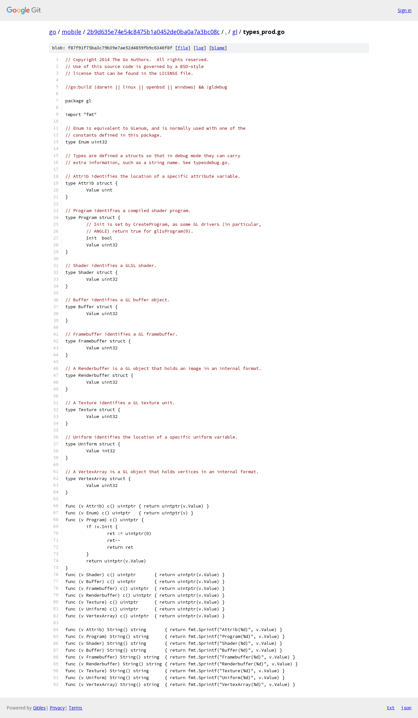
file (183, 48)
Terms (75, 708)
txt (390, 707)
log (200, 48)
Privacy (57, 708)
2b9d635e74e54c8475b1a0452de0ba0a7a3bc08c (153, 32)
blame (218, 48)
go (52, 32)
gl (234, 32)
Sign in (404, 10)
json (406, 707)
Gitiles (39, 708)
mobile (71, 32)
